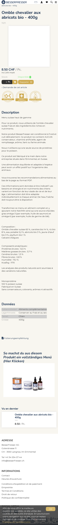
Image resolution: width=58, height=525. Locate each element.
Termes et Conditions (12, 491)
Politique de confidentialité (15, 498)
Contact (6, 475)
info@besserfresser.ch (13, 460)
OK (50, 509)
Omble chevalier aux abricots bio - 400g (34, 416)
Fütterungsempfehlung (16, 338)
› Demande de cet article (14, 87)
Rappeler (26, 82)
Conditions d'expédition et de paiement (22, 484)
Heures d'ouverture (12, 479)
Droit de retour (9, 494)
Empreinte (7, 487)
